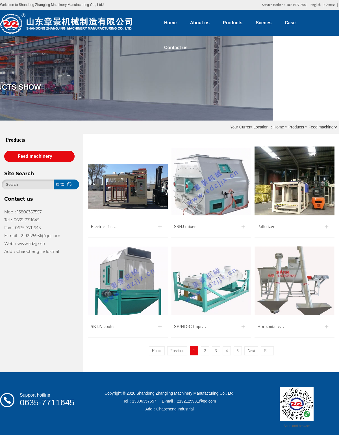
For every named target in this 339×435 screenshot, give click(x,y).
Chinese (329, 5)
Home (278, 127)
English (315, 5)
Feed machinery (322, 127)
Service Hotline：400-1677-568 (284, 5)
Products (296, 127)
